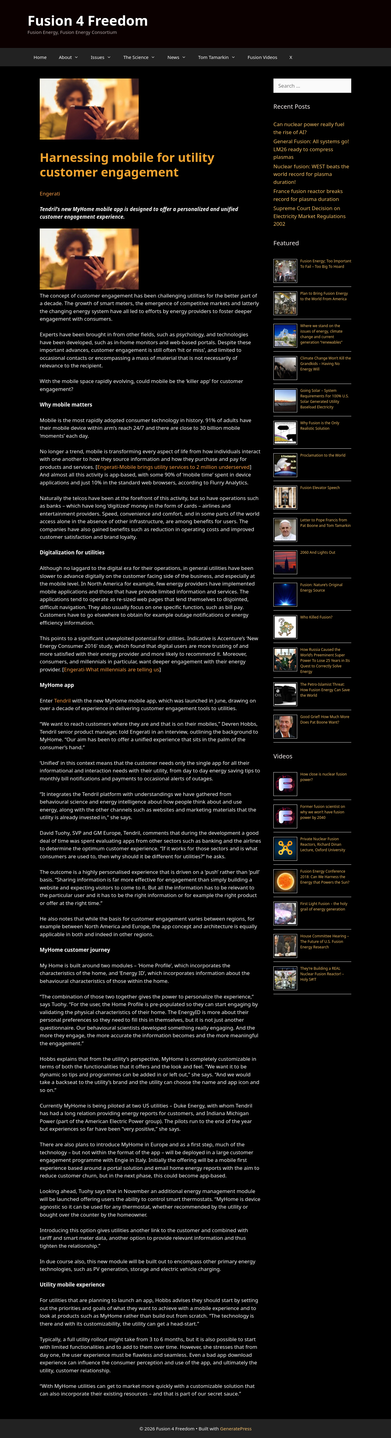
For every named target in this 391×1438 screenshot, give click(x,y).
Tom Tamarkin (220, 57)
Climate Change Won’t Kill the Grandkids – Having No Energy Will (325, 364)
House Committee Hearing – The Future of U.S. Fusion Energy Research (324, 941)
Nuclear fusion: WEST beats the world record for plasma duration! (311, 174)
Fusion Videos (262, 57)
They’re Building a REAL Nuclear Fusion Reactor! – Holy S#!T (322, 974)
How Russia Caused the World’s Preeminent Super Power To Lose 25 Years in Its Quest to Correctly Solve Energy (325, 660)
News (179, 57)
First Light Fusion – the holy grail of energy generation (323, 906)
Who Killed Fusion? (316, 617)
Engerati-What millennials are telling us (111, 669)
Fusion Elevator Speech (320, 487)
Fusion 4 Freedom (87, 20)
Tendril (62, 700)
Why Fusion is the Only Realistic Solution (319, 425)
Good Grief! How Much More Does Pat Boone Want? (324, 719)
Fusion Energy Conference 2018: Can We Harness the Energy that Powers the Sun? (324, 877)
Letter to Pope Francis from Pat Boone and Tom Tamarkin (325, 522)
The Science (142, 57)
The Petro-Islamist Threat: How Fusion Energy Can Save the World (325, 690)
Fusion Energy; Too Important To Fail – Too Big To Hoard (325, 263)
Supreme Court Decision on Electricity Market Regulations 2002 (309, 216)
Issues (104, 57)
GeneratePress (236, 1428)
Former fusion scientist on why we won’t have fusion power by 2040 (322, 812)
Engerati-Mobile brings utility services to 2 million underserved (173, 466)
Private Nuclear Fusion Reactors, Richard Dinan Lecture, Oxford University (322, 844)
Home (40, 57)
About (72, 57)
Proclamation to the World (322, 455)
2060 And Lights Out (317, 552)
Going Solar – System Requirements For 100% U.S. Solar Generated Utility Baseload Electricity (324, 399)
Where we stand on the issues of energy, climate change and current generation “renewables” (321, 334)
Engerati (50, 193)
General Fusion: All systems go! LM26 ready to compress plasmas (311, 149)
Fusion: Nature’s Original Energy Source (321, 587)
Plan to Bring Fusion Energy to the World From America (324, 296)
